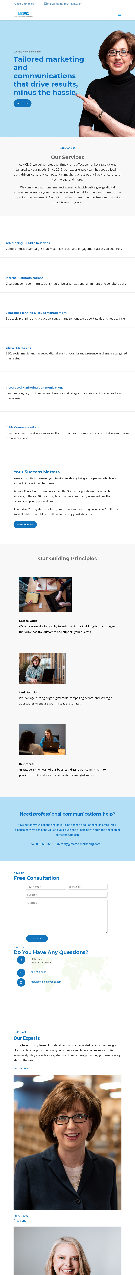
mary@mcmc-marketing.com (78, 844)
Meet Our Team (21, 1068)
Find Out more (25, 524)
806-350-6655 (42, 844)
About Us (22, 103)
